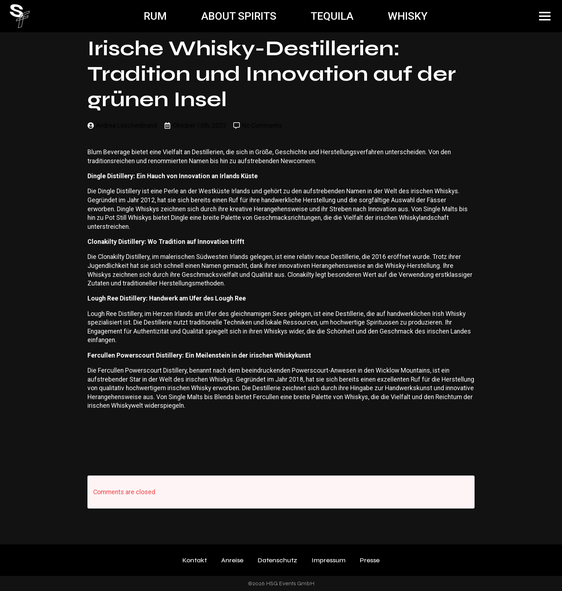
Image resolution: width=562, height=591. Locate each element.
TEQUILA (332, 16)
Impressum (328, 560)
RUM (155, 16)
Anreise (232, 560)
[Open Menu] (545, 16)
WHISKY (408, 16)
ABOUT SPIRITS (238, 16)
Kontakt (194, 560)
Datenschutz (277, 560)
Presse (370, 560)
